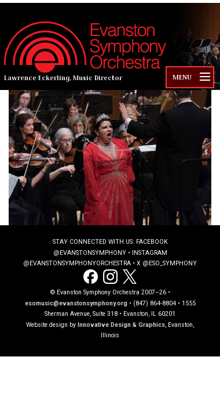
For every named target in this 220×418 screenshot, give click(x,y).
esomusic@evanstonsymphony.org (76, 303)
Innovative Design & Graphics (121, 325)
